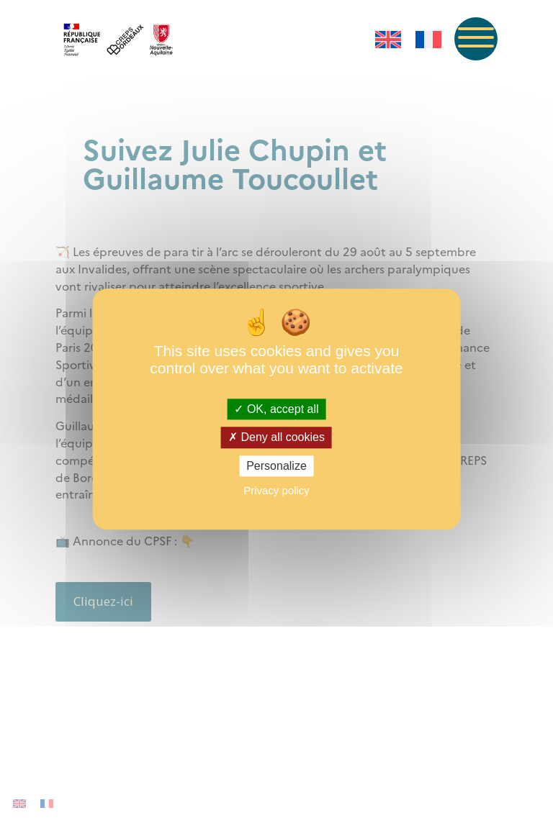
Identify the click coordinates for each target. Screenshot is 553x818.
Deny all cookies (276, 438)
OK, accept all (276, 410)
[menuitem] (388, 40)
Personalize (276, 466)
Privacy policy (276, 490)
